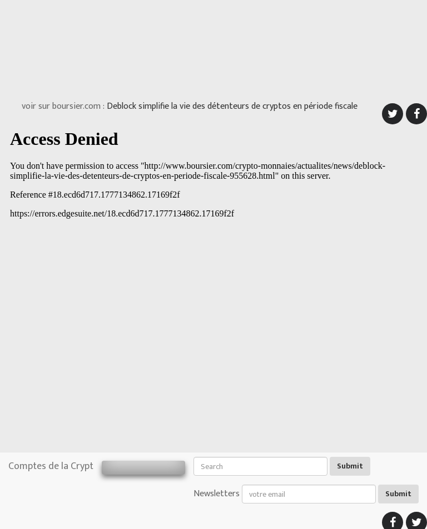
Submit (350, 466)
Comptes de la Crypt (50, 466)
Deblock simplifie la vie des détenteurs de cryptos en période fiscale (232, 106)
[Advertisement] (213, 47)
